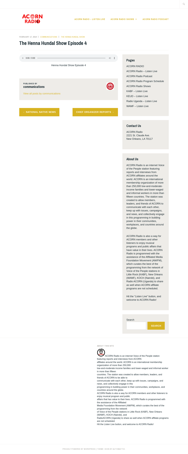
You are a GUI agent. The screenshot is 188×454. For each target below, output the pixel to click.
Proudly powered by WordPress (79, 449)
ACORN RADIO (135, 66)
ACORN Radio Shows (122, 19)
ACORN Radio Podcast (156, 19)
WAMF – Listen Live (137, 106)
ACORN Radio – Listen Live (89, 19)
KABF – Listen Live (137, 91)
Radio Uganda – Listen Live (141, 101)
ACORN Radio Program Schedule (145, 81)
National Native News (41, 112)
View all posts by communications (41, 93)
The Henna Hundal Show (73, 37)
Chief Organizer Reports (93, 112)
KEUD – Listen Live (137, 96)
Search (130, 319)
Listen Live (109, 424)
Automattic (119, 449)
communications (48, 37)
